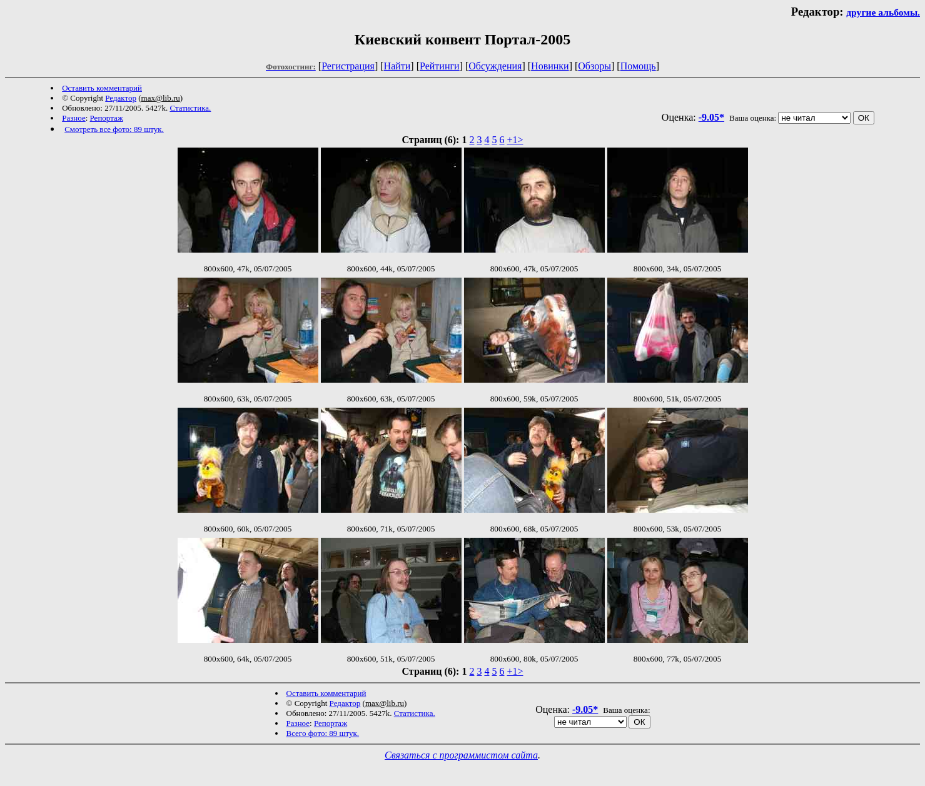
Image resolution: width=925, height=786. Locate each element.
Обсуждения (495, 66)
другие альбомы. (883, 12)
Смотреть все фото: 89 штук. (114, 129)
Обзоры (594, 66)
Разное (74, 118)
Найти (397, 66)
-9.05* (711, 117)
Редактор (120, 98)
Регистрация (348, 66)
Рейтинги (440, 66)
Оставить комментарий (102, 88)
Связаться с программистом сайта (461, 755)
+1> (515, 139)
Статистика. (190, 108)
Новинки (550, 66)
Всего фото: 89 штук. (323, 733)
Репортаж (106, 118)
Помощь (638, 66)
